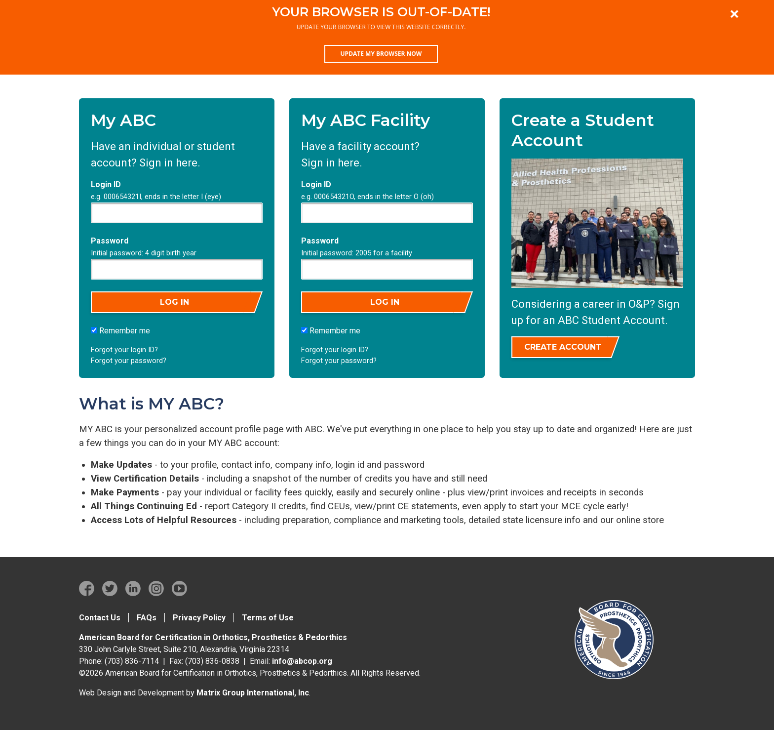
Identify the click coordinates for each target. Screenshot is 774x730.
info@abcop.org (302, 661)
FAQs (146, 617)
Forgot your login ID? (124, 350)
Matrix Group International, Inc (252, 692)
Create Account (563, 347)
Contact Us (99, 617)
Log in (174, 302)
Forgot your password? (128, 361)
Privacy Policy (199, 617)
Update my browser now (381, 53)
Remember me (120, 330)
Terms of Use (268, 617)
